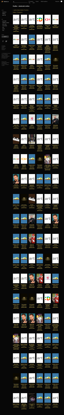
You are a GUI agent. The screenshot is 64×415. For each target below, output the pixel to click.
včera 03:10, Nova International (32, 46)
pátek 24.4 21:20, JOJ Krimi (16, 185)
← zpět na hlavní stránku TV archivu (20, 10)
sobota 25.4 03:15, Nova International (32, 166)
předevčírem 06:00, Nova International (16, 66)
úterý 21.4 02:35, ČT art (47, 265)
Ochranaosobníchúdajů (4, 46)
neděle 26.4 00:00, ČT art (55, 146)
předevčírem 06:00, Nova (24, 66)
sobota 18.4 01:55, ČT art (55, 326)
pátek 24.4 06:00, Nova (39, 185)
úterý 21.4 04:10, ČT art (32, 265)
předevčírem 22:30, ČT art (47, 48)
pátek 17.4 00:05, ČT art (40, 365)
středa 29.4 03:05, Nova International (47, 86)
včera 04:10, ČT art (24, 46)
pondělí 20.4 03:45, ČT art (24, 305)
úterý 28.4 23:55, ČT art (32, 107)
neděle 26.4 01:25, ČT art (47, 146)
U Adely (3, 65)
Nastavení (57, 1)
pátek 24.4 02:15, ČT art (39, 206)
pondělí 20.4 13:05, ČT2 (40, 285)
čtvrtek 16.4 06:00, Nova (47, 365)
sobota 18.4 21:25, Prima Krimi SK (32, 325)
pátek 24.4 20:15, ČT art (32, 186)
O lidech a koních (5, 64)
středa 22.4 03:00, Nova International (39, 245)
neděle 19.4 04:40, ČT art (16, 325)
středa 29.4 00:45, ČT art (16, 106)
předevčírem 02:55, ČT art (55, 66)
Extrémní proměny (5, 62)
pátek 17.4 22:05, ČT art (32, 346)
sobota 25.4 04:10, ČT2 (24, 166)
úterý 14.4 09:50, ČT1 (32, 405)
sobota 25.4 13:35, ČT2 (16, 165)
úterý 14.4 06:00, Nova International (47, 405)
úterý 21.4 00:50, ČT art (16, 286)
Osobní (37, 1)
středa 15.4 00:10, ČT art (24, 405)
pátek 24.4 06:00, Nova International (47, 186)
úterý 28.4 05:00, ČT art (55, 106)
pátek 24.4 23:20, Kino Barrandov (47, 166)
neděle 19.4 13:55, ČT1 (47, 305)
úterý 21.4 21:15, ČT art (55, 245)
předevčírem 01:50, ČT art (16, 87)
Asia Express (4, 63)
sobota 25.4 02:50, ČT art (40, 165)
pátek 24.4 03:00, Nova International (16, 205)
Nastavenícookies (4, 49)
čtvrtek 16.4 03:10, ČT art (16, 385)
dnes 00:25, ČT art (16, 27)
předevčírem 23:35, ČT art (40, 46)
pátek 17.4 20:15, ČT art (40, 345)
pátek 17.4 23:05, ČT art (24, 345)
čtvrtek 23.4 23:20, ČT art (55, 205)
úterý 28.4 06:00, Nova (47, 106)
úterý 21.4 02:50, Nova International (39, 265)
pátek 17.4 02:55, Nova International (24, 365)
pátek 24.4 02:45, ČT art (24, 205)
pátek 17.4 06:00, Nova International (55, 345)
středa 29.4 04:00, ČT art (40, 87)
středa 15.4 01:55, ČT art (16, 404)
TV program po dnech (6, 53)
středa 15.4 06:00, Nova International (47, 385)
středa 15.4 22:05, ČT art (32, 385)
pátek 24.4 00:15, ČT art (47, 205)
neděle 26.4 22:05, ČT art (24, 146)
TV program (31, 1)
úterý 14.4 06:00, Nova (39, 404)
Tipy (29, 2)
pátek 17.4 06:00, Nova (47, 345)
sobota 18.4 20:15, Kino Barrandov (39, 326)
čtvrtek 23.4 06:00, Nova (16, 225)
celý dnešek (4, 25)
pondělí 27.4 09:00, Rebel (32, 126)
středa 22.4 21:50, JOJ (55, 225)
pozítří (3, 28)
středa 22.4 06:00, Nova (16, 245)
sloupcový (4, 12)
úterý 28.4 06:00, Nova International (39, 106)
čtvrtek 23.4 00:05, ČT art (47, 225)
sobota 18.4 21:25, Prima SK (24, 325)
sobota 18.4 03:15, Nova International (47, 325)
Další (34, 2)
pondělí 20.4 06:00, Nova (55, 285)
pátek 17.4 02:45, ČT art (32, 365)
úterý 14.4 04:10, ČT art (55, 404)
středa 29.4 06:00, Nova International (24, 86)
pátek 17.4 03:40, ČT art (16, 365)
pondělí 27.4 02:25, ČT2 (16, 146)
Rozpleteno (4, 61)
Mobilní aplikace (44, 1)
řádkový (3, 13)
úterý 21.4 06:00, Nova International (24, 265)
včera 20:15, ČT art (32, 26)
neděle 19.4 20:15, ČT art (40, 305)
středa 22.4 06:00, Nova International (24, 245)
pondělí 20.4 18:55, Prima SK (32, 285)
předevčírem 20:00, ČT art (55, 47)
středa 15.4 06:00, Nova (39, 385)
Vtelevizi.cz (6, 1)
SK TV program (5, 54)
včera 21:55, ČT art (24, 26)
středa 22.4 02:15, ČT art (47, 245)
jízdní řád (4, 15)
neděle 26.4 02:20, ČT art (40, 147)
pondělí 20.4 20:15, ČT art (24, 285)
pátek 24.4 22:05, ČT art (55, 165)
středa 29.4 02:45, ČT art (55, 86)
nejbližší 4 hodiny (5, 22)
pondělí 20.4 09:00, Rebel (47, 285)
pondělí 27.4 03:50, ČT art (55, 126)
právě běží (4, 21)
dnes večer (4, 24)
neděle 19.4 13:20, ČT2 (55, 305)
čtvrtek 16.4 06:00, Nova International (55, 365)
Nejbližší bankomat (6, 56)
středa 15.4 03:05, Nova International (55, 385)
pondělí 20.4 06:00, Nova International (16, 305)
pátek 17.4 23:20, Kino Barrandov (16, 346)
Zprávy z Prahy (5, 55)
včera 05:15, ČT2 (55, 25)
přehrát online (16, 31)
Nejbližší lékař (5, 57)
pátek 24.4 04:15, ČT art (55, 185)
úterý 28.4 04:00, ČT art (16, 126)
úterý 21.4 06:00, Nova (16, 265)
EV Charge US (4, 58)
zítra (3, 27)
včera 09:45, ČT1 (47, 26)
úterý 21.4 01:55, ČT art (55, 265)
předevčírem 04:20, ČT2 (32, 66)
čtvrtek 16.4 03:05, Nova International (24, 385)
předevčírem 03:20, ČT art (40, 67)
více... (3, 30)
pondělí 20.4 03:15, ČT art (32, 305)
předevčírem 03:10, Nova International (47, 66)
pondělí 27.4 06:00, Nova (47, 126)
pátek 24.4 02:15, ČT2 (32, 205)
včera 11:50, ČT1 (40, 26)
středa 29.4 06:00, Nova (32, 86)
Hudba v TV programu (17, 12)
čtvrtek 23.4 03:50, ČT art (32, 225)
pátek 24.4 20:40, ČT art (24, 185)
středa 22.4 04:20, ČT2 (32, 245)
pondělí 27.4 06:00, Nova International (39, 126)
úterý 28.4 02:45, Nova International (24, 126)
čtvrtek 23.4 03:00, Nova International (39, 225)
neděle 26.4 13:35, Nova (32, 146)
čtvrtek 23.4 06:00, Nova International (24, 225)
